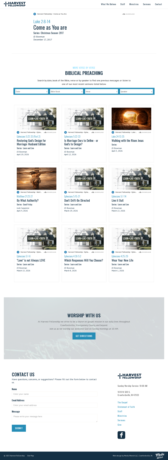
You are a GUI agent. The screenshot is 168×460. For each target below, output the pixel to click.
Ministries (122, 415)
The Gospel (122, 402)
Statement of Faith (126, 406)
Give (119, 424)
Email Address (18, 400)
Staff (120, 411)
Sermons (121, 420)
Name (14, 389)
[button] (108, 4)
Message (16, 411)
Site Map (30, 456)
